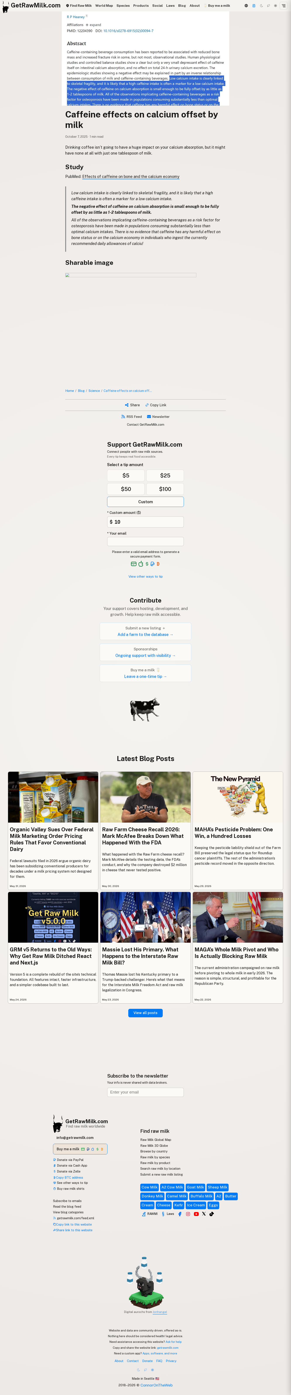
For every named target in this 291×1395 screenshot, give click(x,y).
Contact (133, 1361)
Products (141, 5)
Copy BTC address (68, 1177)
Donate (147, 1361)
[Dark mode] (261, 5)
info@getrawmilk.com (75, 1138)
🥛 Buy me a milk (216, 5)
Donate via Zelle (66, 1171)
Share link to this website (72, 1230)
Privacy (171, 1361)
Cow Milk (149, 1187)
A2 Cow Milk (172, 1187)
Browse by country (154, 1151)
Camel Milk (177, 1196)
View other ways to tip (145, 576)
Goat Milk (195, 1187)
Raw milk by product (155, 1163)
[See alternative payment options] (153, 564)
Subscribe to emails (67, 1201)
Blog (182, 5)
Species (123, 5)
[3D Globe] (246, 5)
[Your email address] (145, 541)
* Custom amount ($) (124, 513)
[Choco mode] (268, 5)
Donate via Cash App (70, 1165)
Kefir (178, 1205)
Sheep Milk (217, 1187)
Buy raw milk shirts (68, 1188)
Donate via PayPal (68, 1160)
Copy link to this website (72, 1224)
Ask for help (174, 1341)
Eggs (213, 1205)
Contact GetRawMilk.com (145, 424)
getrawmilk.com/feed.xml (73, 1218)
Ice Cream (196, 1205)
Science (94, 391)
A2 (218, 1196)
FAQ (159, 1361)
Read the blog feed (67, 1206)
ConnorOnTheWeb (156, 1385)
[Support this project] (253, 5)
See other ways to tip (70, 1183)
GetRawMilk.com (86, 1121)
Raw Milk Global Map (155, 1140)
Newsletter (158, 416)
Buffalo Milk (201, 1196)
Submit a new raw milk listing (161, 1174)
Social (157, 5)
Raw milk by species (155, 1157)
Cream (147, 1205)
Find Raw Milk (79, 5)
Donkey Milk (152, 1196)
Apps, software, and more (159, 1353)
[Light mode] (275, 5)
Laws (170, 5)
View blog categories (68, 1212)
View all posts (145, 1013)
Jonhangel (160, 1312)
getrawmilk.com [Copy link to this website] (167, 1347)
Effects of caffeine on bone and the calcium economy (131, 176)
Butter (230, 1196)
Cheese (163, 1205)
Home (69, 391)
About (195, 5)
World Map (104, 5)
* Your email (117, 533)
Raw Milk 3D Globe (154, 1145)
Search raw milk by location (160, 1168)
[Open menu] (284, 6)
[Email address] (145, 1092)
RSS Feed (131, 416)
